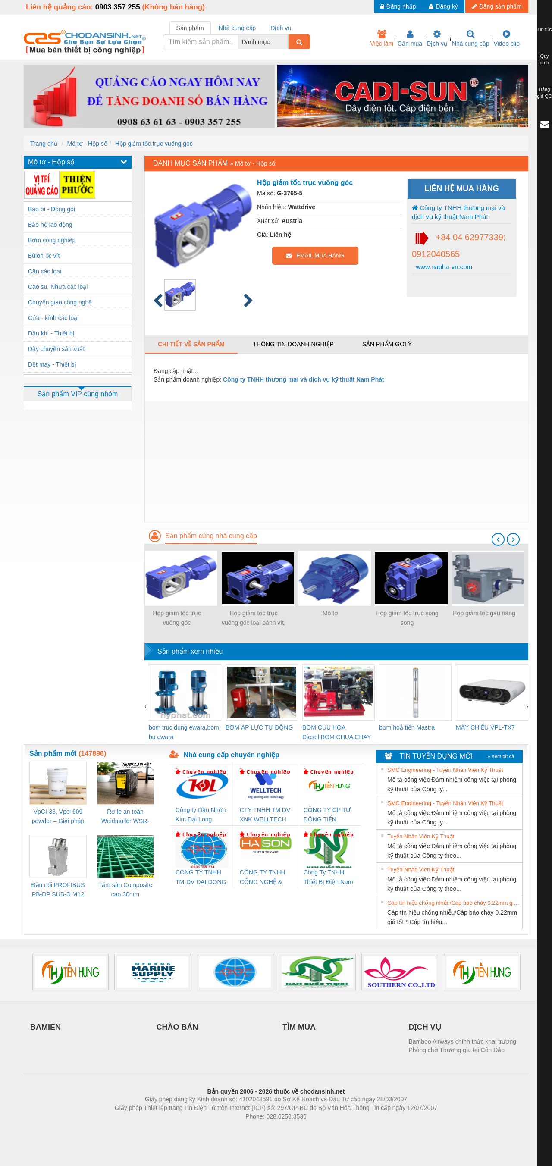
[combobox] (285, 42)
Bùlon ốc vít (44, 255)
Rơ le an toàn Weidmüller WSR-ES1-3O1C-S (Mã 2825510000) (125, 817)
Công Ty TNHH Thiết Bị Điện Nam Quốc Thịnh (328, 878)
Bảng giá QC (544, 93)
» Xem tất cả (500, 756)
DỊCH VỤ (425, 1027)
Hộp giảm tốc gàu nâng (483, 613)
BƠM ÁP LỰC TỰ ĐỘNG (259, 727)
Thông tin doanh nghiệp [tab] (293, 344)
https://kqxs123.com (317, 1129)
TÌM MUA (299, 1027)
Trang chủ (44, 143)
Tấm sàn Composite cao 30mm (125, 889)
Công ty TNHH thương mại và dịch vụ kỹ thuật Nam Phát (458, 212)
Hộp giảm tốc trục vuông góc (154, 143)
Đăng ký (443, 6)
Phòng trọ (221, 1129)
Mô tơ (330, 613)
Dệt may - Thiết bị (52, 364)
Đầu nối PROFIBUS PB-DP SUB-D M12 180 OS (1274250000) (58, 890)
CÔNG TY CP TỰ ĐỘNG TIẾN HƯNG (327, 815)
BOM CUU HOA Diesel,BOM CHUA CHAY (336, 732)
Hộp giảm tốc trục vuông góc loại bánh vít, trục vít (253, 618)
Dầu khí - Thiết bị (51, 333)
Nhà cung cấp (470, 38)
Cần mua (410, 38)
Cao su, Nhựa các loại (58, 286)
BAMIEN (45, 1027)
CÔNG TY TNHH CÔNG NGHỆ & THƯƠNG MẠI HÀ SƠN (264, 878)
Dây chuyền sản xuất (56, 348)
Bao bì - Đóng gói (51, 209)
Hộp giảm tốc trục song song (407, 618)
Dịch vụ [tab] (281, 28)
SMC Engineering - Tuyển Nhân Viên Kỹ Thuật (445, 770)
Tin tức (544, 29)
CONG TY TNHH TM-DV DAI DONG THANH (201, 878)
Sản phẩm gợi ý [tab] (387, 344)
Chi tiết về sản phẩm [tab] (191, 344)
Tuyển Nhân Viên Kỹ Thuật (420, 836)
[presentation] (498, 539)
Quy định (544, 59)
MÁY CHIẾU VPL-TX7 (485, 727)
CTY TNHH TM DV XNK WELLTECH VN (265, 815)
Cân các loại (44, 271)
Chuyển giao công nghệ (60, 302)
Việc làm (381, 38)
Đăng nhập (398, 6)
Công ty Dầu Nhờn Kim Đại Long (201, 814)
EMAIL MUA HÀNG (315, 255)
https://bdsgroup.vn (264, 1129)
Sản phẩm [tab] (190, 28)
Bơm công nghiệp (51, 240)
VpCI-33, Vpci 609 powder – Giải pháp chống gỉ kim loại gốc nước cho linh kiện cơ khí (57, 817)
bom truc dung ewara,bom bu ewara (184, 732)
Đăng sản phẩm (497, 6)
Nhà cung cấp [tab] (237, 28)
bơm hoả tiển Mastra (407, 727)
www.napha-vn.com (443, 266)
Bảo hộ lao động (50, 224)
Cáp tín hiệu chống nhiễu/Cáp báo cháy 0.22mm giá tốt (453, 903)
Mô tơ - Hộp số (87, 143)
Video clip (507, 38)
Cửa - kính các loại (53, 317)
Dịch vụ (437, 38)
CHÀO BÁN (177, 1027)
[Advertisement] (336, 461)
